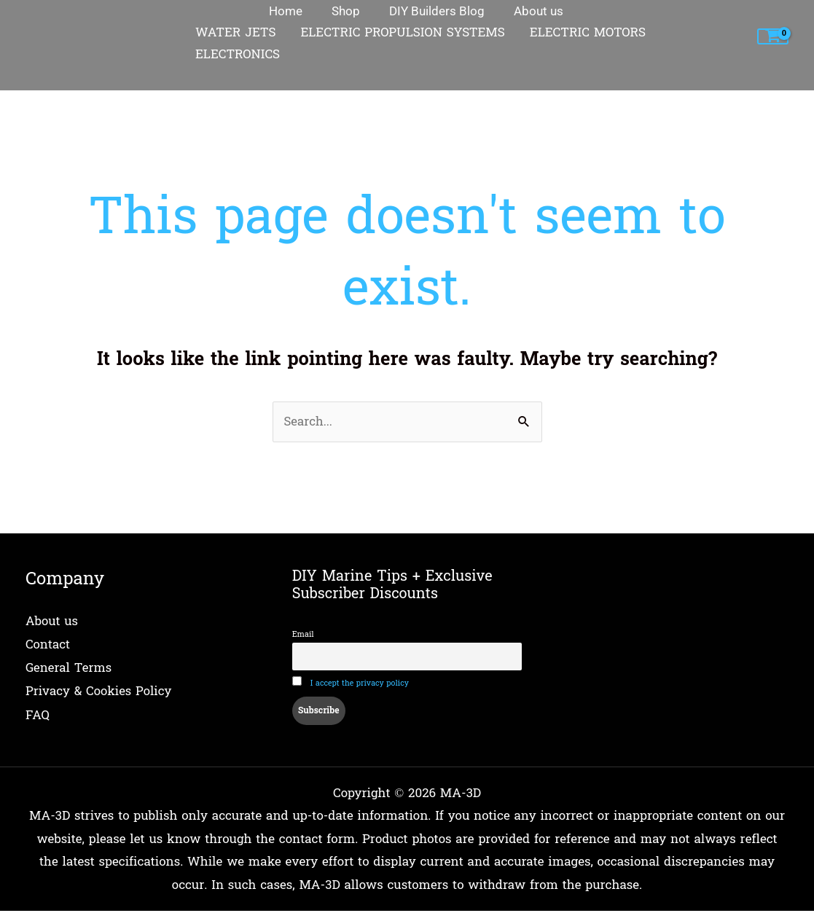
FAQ (38, 713)
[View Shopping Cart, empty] (772, 36)
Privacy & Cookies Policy (99, 691)
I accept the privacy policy (360, 685)
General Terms (69, 668)
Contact (48, 645)
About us (52, 622)
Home (43, 81)
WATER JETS (235, 33)
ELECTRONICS (237, 55)
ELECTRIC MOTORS (588, 33)
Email (303, 635)
